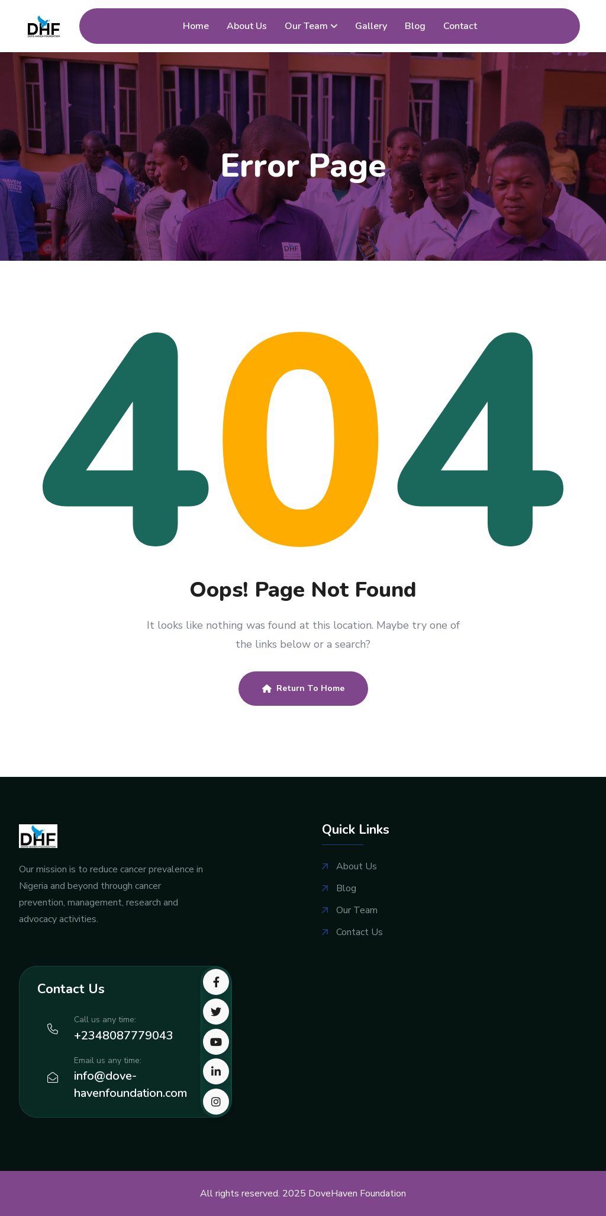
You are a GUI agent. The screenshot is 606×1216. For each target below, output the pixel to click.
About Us (247, 26)
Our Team (306, 26)
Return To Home (303, 688)
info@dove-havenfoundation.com (130, 1084)
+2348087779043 (123, 1036)
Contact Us (359, 932)
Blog (415, 26)
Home (196, 26)
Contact (460, 26)
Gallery (371, 26)
